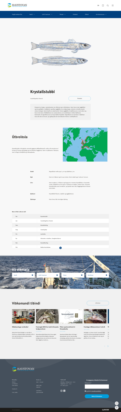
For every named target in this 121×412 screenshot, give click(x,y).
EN (98, 5)
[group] (23, 325)
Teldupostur (88, 383)
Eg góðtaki (93, 391)
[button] (108, 346)
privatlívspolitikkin (96, 391)
